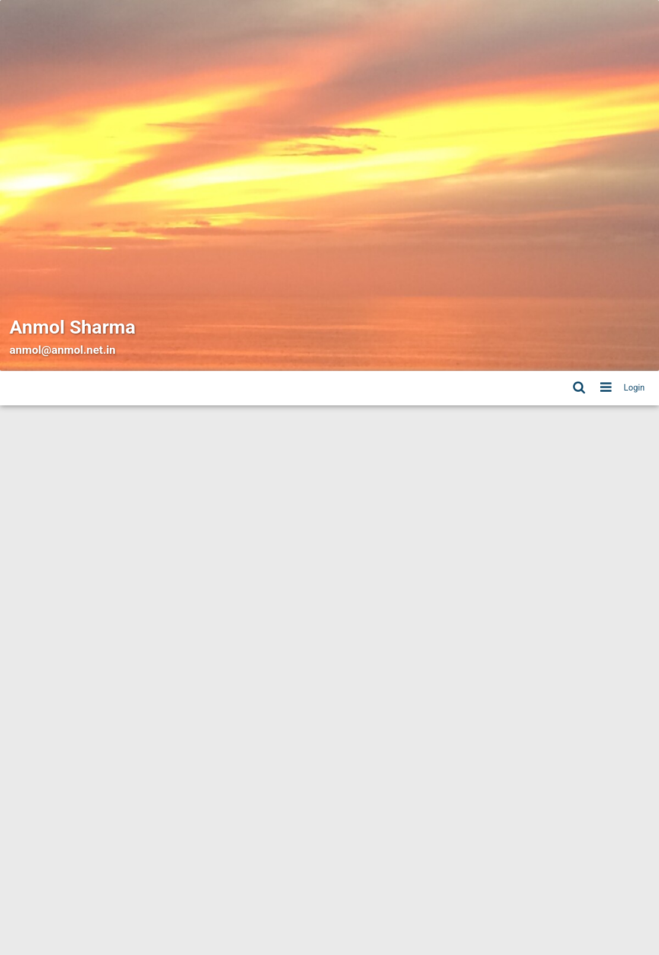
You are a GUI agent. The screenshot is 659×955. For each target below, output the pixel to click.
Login (634, 388)
